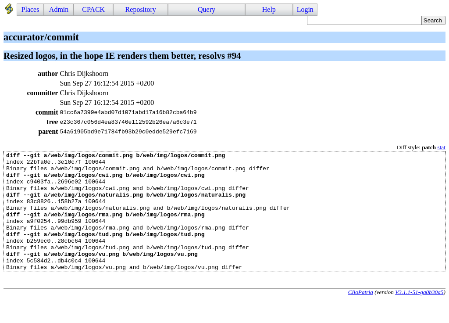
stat (441, 147)
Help (269, 9)
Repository (140, 9)
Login (305, 9)
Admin (58, 9)
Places (30, 9)
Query (206, 9)
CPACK (93, 9)
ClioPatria (360, 315)
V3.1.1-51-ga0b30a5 (419, 315)
